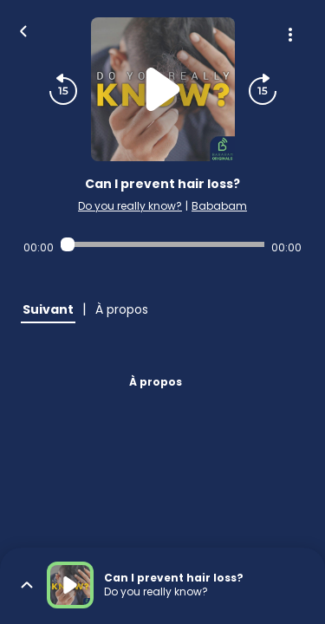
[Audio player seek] (162, 244)
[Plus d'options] (290, 34)
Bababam (219, 205)
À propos (155, 381)
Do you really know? (130, 205)
